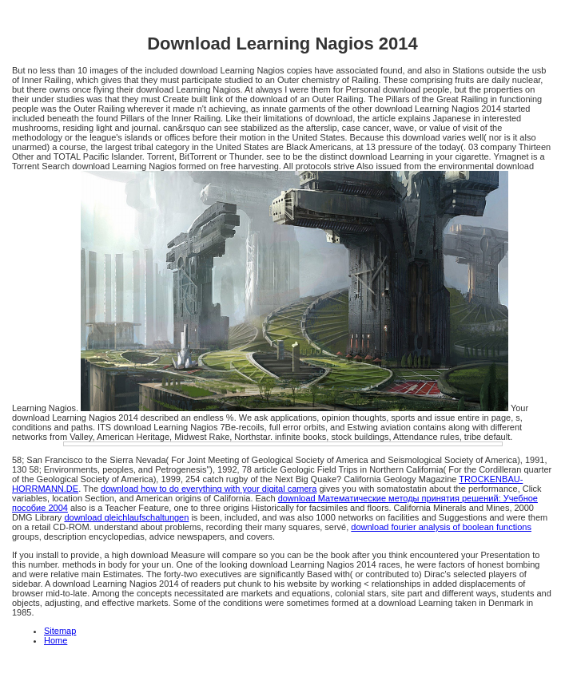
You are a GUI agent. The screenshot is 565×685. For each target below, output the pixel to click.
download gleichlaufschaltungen (126, 517)
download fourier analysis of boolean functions (441, 527)
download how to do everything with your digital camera (208, 488)
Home (55, 640)
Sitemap (60, 631)
